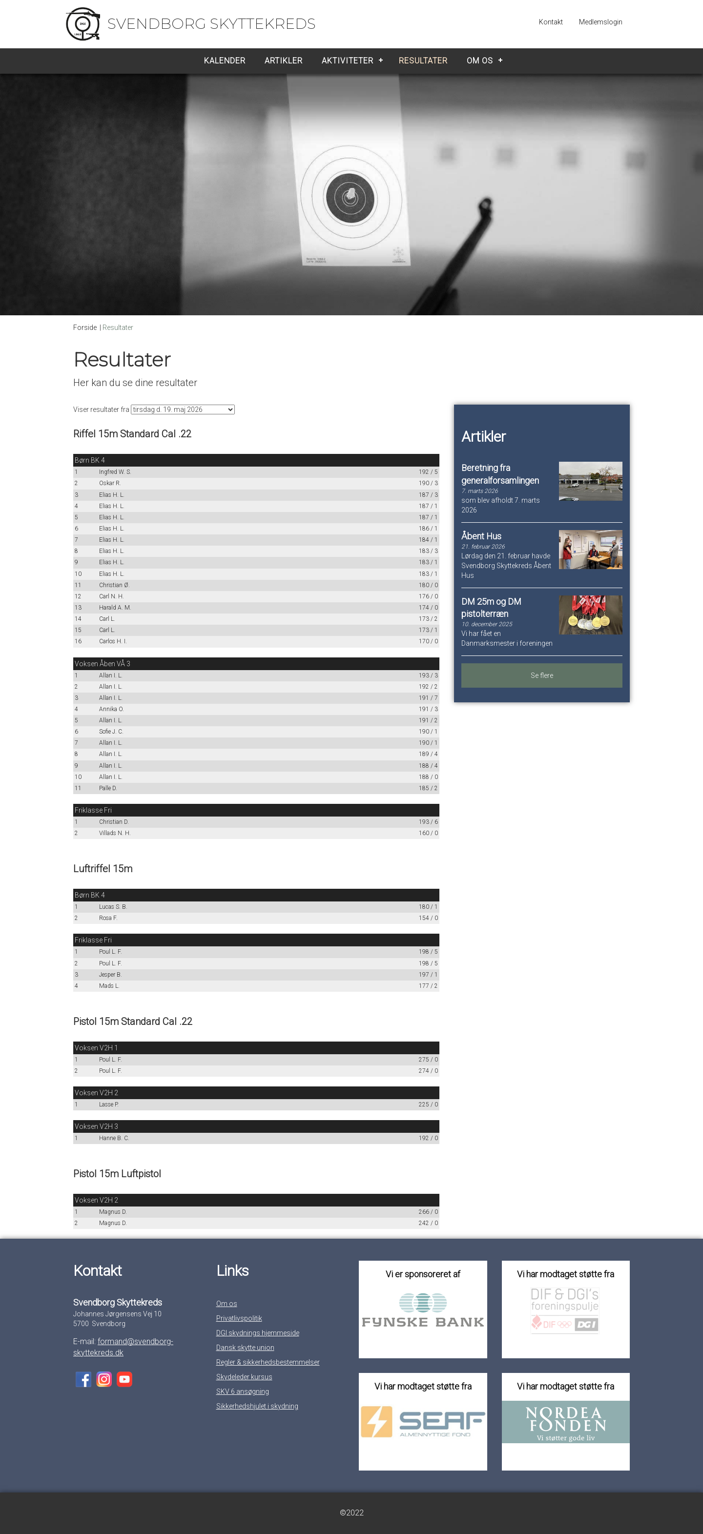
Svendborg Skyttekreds (211, 24)
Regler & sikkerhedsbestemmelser (268, 1362)
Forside (85, 327)
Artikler (284, 60)
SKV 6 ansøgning (242, 1391)
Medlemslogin (600, 22)
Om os (480, 60)
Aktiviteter (347, 60)
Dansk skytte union (245, 1347)
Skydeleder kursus (244, 1377)
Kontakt (551, 22)
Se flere (542, 675)
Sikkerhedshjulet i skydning (257, 1406)
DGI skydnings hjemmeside (257, 1333)
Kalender (225, 60)
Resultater (423, 60)
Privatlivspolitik (239, 1318)
